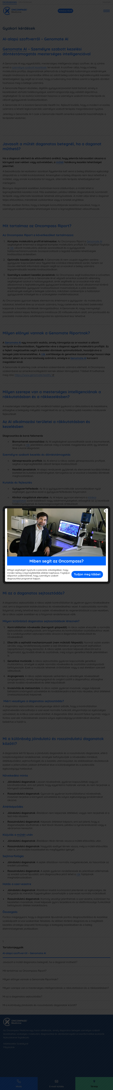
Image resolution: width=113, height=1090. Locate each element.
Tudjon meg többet (87, 574)
